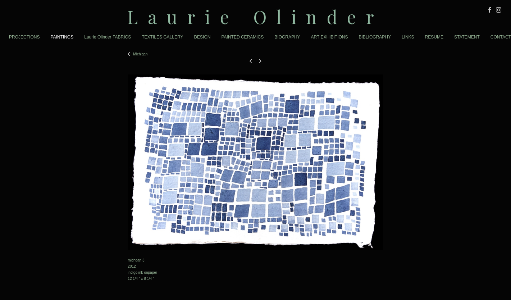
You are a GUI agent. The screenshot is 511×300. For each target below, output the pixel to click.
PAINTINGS (61, 37)
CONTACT (501, 37)
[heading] (255, 16)
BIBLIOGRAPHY (375, 37)
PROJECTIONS (24, 37)
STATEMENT (467, 37)
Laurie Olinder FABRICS (107, 37)
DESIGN (202, 37)
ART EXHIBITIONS (329, 37)
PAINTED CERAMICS (242, 37)
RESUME (434, 37)
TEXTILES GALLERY (162, 37)
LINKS (408, 37)
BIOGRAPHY (287, 37)
